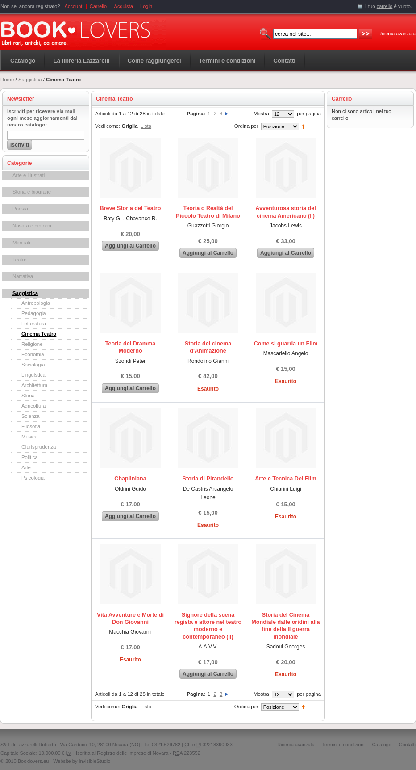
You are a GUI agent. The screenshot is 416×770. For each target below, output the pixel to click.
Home (7, 79)
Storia (28, 395)
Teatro (19, 259)
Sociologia (33, 364)
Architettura (34, 385)
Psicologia (33, 477)
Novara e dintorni (31, 225)
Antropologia (35, 303)
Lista (146, 126)
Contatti (407, 744)
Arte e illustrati (28, 175)
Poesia (20, 208)
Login (146, 6)
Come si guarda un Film (286, 344)
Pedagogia (33, 313)
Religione (32, 344)
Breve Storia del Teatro (130, 208)
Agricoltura (33, 405)
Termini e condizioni (343, 744)
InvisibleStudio (94, 761)
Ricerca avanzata (397, 33)
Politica (29, 457)
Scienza (30, 416)
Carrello (98, 6)
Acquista (123, 6)
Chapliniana (130, 478)
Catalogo (22, 60)
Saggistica (30, 79)
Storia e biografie (31, 191)
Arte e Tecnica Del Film (285, 478)
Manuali (21, 242)
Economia (32, 354)
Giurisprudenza (38, 447)
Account (74, 6)
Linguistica (33, 375)
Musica (29, 436)
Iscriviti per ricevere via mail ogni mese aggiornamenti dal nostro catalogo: (42, 118)
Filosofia (30, 426)
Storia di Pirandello (208, 478)
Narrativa (22, 276)
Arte (26, 467)
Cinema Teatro (38, 334)
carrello (385, 6)
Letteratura (33, 323)
